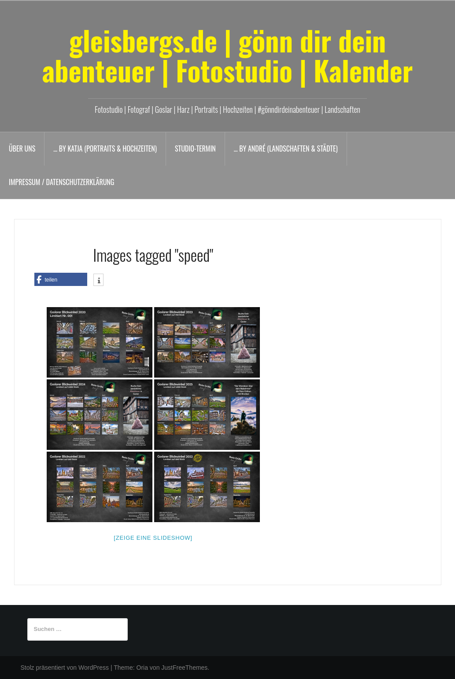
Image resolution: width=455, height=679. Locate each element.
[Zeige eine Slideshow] (153, 537)
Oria (142, 667)
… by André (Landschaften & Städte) (286, 148)
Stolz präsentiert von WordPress (65, 667)
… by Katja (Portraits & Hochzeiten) (105, 148)
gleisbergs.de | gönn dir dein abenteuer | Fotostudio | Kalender (227, 55)
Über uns (22, 148)
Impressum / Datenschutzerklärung (61, 182)
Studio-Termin (195, 148)
